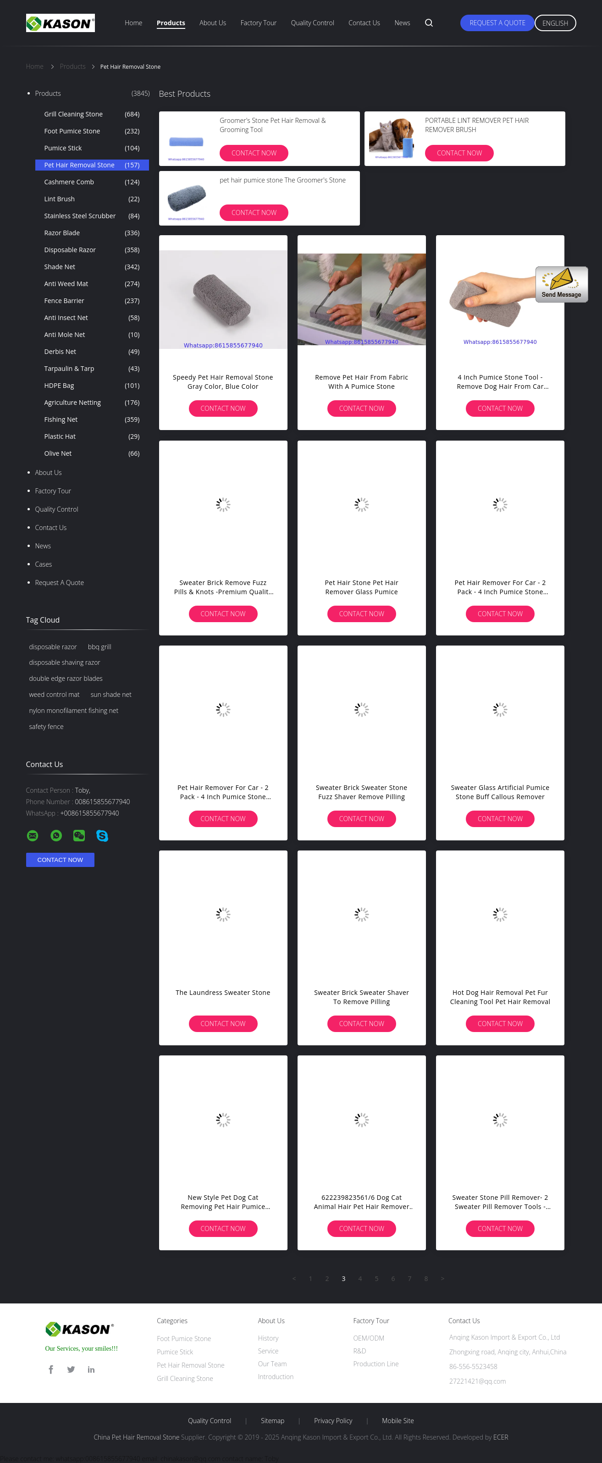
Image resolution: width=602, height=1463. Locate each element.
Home (133, 22)
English (555, 23)
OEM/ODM (368, 1338)
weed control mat (54, 694)
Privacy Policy (333, 1421)
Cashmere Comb (92, 182)
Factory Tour (259, 22)
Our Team (272, 1363)
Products (171, 22)
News (402, 22)
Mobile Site (398, 1421)
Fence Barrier (92, 300)
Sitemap (272, 1421)
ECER (500, 1437)
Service (268, 1351)
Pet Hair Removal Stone (92, 165)
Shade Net (92, 266)
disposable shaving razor (64, 662)
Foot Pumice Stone (92, 131)
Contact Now (254, 153)
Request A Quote (497, 22)
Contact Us (364, 22)
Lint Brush (92, 198)
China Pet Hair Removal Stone (136, 1437)
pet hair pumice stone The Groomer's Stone (283, 180)
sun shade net (111, 694)
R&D (359, 1351)
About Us (212, 22)
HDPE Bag (92, 385)
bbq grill (99, 646)
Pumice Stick (92, 148)
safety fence (46, 726)
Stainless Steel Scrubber (92, 215)
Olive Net (92, 453)
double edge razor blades (66, 678)
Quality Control (312, 22)
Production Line (375, 1363)
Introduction (276, 1376)
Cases (43, 564)
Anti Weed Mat (92, 283)
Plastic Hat (92, 436)
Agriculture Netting (92, 402)
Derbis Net (92, 351)
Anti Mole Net (92, 334)
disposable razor (53, 646)
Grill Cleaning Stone (92, 114)
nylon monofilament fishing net (74, 710)
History (268, 1338)
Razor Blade (92, 232)
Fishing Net (92, 419)
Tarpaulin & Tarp (92, 368)
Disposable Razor (92, 249)
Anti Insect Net (92, 317)
